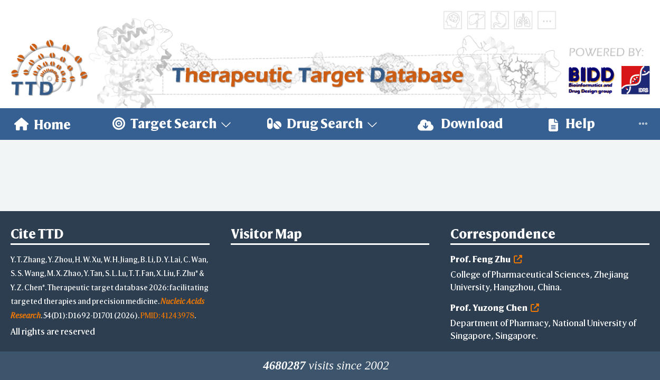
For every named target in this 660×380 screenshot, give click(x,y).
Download (460, 123)
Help (572, 123)
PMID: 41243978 (167, 315)
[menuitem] (42, 124)
